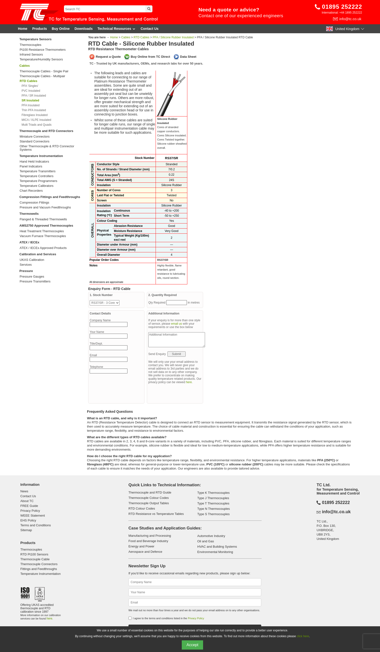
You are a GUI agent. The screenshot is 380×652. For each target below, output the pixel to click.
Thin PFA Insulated (34, 110)
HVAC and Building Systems (217, 546)
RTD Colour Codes (141, 508)
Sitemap (26, 530)
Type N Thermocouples (213, 509)
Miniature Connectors (35, 136)
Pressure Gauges (32, 276)
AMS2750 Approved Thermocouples (46, 225)
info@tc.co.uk (350, 19)
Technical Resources (116, 29)
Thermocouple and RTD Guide (149, 492)
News (24, 491)
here (189, 382)
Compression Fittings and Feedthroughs (49, 197)
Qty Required (157, 302)
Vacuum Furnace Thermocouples (43, 236)
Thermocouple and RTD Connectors (46, 131)
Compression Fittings (34, 202)
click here (303, 636)
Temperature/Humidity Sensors (41, 59)
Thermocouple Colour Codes (148, 498)
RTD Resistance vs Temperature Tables (156, 514)
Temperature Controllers (36, 176)
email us (176, 323)
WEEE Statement (32, 515)
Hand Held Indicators (34, 161)
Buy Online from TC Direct (150, 56)
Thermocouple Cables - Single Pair (44, 71)
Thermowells (29, 213)
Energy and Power (141, 546)
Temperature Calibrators (36, 186)
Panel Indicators (31, 166)
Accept (192, 645)
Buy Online (61, 29)
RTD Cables (141, 37)
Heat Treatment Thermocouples (42, 231)
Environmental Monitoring (215, 552)
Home (22, 29)
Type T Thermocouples (213, 503)
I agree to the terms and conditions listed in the (168, 618)
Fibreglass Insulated (35, 115)
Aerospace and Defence (145, 551)
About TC (27, 501)
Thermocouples (30, 45)
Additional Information (176, 339)
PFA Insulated (31, 105)
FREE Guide (29, 506)
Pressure (26, 271)
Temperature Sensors (35, 39)
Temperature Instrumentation (41, 156)
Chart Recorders (31, 190)
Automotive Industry (211, 536)
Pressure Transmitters (35, 281)
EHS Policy (28, 520)
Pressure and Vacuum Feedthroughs (45, 207)
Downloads (84, 29)
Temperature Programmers (38, 181)
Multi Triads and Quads (36, 124)
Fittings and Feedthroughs (38, 569)
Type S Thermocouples (213, 514)
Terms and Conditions (35, 525)
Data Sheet (188, 56)
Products (39, 29)
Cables (24, 65)
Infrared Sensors (31, 54)
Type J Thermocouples (213, 498)
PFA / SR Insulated (34, 95)
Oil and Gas (205, 541)
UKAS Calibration (32, 260)
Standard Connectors (34, 141)
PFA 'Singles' (30, 86)
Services (26, 264)
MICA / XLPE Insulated (36, 120)
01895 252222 (342, 6)
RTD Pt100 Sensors (34, 554)
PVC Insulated (31, 90)
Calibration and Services (37, 254)
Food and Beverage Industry (148, 541)
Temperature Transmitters (37, 171)
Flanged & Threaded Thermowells (43, 219)
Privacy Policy (30, 510)
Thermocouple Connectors (38, 564)
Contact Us (149, 29)
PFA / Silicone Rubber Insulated (173, 37)
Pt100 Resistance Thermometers (43, 49)
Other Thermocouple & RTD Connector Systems (47, 148)
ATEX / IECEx (29, 242)
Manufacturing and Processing (149, 535)
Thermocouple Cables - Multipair (42, 76)
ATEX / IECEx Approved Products (43, 248)
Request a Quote (108, 56)
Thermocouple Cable (35, 559)
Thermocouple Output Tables (148, 503)
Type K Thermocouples (213, 493)
